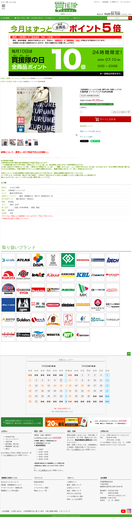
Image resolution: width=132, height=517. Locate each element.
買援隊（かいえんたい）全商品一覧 (17, 78)
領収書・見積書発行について (11, 485)
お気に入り (50, 18)
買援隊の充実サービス (9, 478)
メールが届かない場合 (75, 496)
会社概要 (5, 18)
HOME (3, 78)
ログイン (97, 2)
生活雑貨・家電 (11, 81)
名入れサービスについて (10, 482)
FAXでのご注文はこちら (117, 495)
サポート (70, 478)
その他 (19, 81)
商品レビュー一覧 (40, 490)
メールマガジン (126, 2)
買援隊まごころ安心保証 (10, 490)
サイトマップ (65, 511)
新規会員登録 (39, 482)
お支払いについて (73, 488)
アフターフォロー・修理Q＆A (11, 488)
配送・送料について (74, 485)
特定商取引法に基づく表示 (34, 511)
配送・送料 (38, 431)
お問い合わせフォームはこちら (118, 435)
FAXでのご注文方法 (74, 493)
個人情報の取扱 (52, 511)
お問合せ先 (104, 431)
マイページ (64, 18)
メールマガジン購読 (41, 488)
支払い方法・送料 (22, 18)
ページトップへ (129, 354)
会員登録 (105, 2)
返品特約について (86, 126)
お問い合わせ (37, 18)
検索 (130, 18)
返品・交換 (71, 431)
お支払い (4, 431)
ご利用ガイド (115, 2)
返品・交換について (74, 490)
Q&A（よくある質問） (75, 499)
